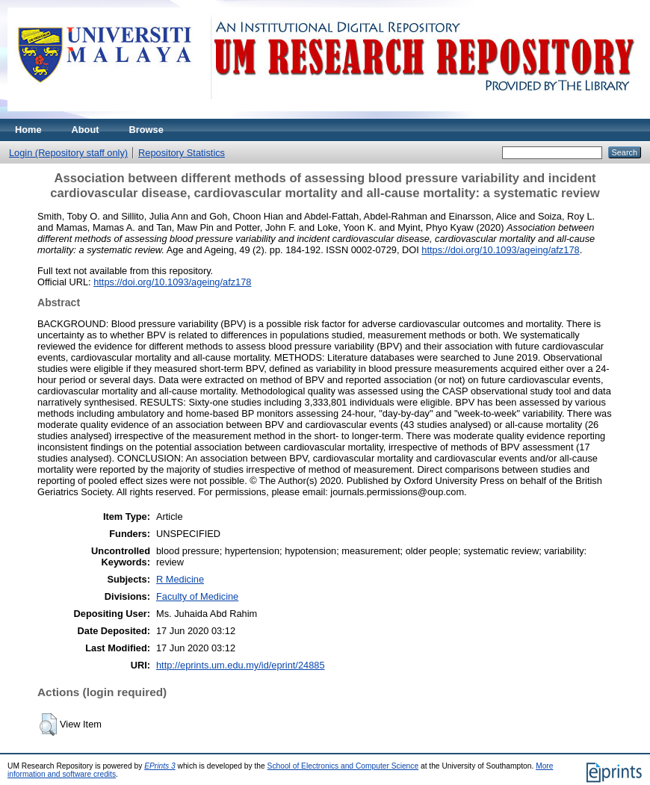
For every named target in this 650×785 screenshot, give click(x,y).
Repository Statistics (181, 152)
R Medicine (180, 579)
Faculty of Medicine (197, 596)
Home (28, 129)
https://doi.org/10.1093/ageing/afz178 (500, 249)
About (85, 129)
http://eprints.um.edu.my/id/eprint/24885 (240, 665)
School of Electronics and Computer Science (343, 766)
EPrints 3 (160, 766)
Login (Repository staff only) (68, 152)
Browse (146, 129)
